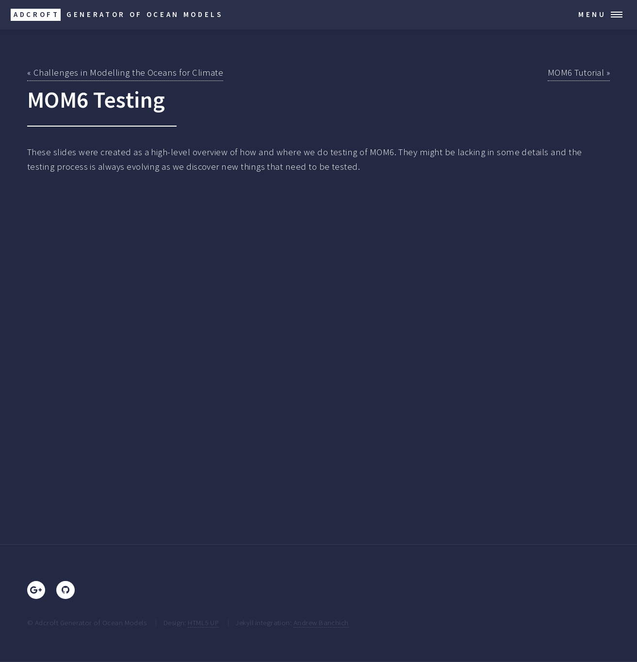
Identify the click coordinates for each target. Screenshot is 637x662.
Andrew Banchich (321, 622)
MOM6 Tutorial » (579, 72)
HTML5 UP (203, 622)
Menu (592, 14)
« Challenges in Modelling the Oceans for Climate (125, 72)
